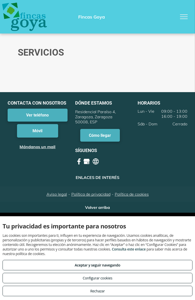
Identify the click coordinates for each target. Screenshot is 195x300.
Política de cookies (132, 194)
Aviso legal (56, 194)
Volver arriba (97, 207)
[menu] (183, 16)
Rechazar (97, 291)
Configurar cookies (97, 278)
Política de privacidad (90, 194)
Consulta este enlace (128, 249)
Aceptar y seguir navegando (97, 265)
